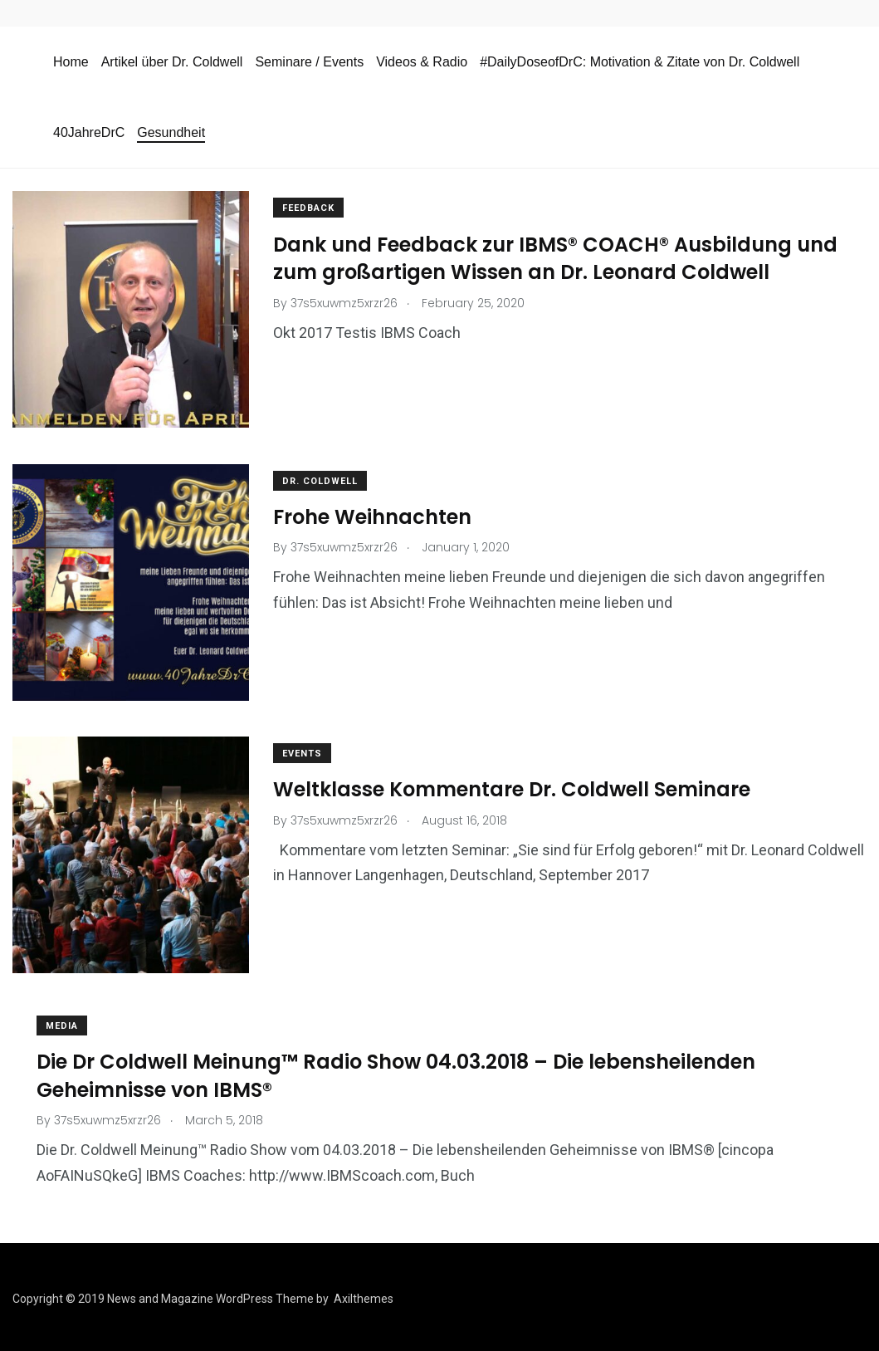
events (303, 751)
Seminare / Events (309, 62)
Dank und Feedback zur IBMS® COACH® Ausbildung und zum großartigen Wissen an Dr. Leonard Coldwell (556, 258)
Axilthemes (363, 1295)
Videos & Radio (421, 62)
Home (71, 62)
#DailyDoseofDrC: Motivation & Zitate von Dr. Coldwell (639, 62)
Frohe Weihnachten (373, 515)
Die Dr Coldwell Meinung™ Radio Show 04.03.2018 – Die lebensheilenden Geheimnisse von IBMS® (396, 1072)
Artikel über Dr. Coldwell (172, 62)
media (62, 1022)
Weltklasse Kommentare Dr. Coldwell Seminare (512, 786)
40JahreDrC (89, 132)
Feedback (309, 208)
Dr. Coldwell (321, 479)
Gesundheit (171, 132)
